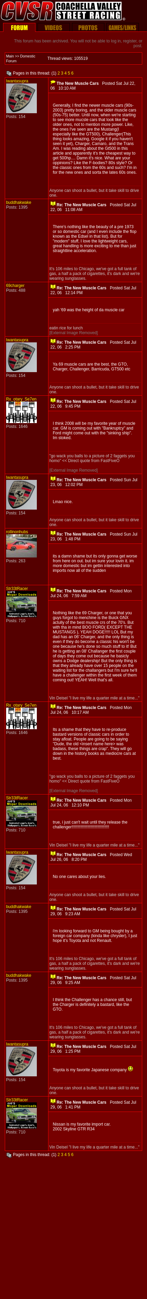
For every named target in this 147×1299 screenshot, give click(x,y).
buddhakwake (18, 202)
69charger (15, 285)
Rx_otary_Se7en (21, 399)
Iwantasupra (17, 81)
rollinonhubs (17, 531)
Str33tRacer (17, 588)
